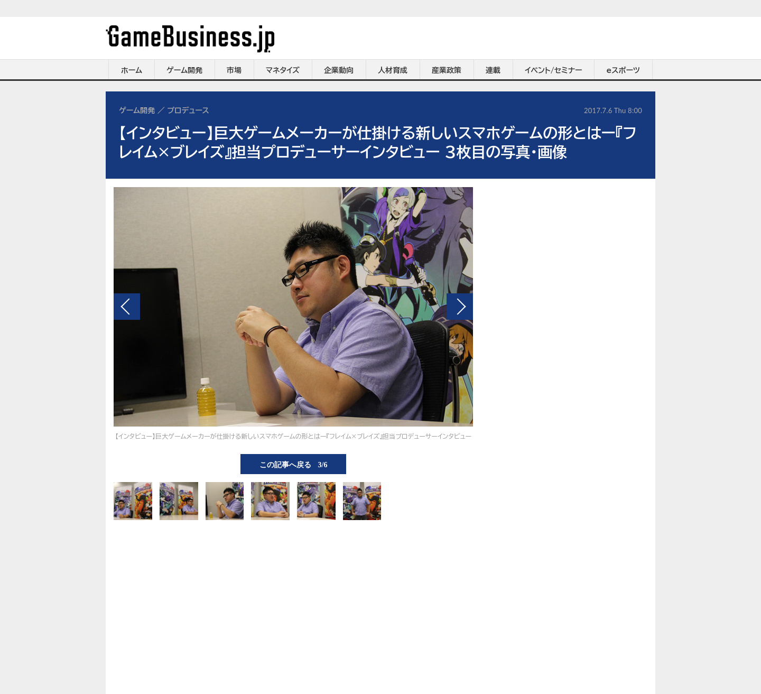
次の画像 (460, 306)
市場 (234, 70)
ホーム (131, 70)
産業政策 (446, 70)
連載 (493, 70)
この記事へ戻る (293, 464)
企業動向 (339, 70)
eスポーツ (623, 70)
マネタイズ (283, 70)
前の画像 (127, 306)
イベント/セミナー (553, 70)
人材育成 (392, 70)
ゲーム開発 (184, 70)
